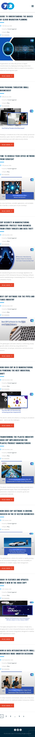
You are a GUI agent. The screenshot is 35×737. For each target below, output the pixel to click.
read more (7, 76)
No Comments (4, 35)
